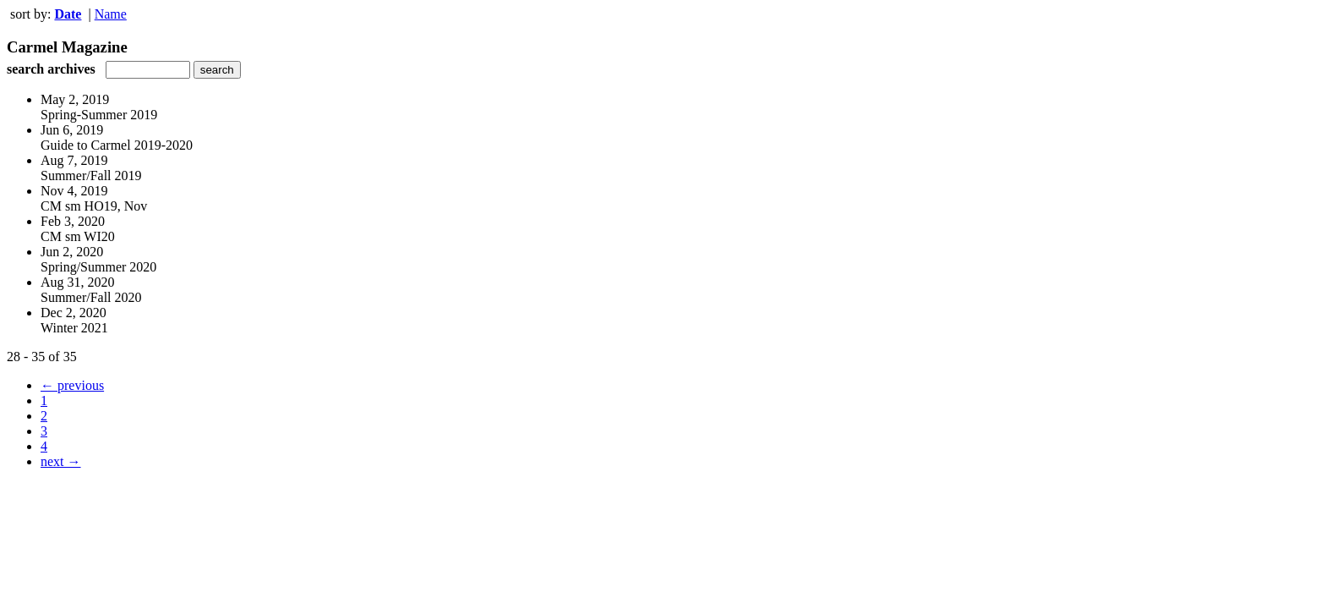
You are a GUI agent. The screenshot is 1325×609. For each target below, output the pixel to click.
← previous (72, 385)
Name (111, 14)
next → (61, 461)
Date (67, 14)
